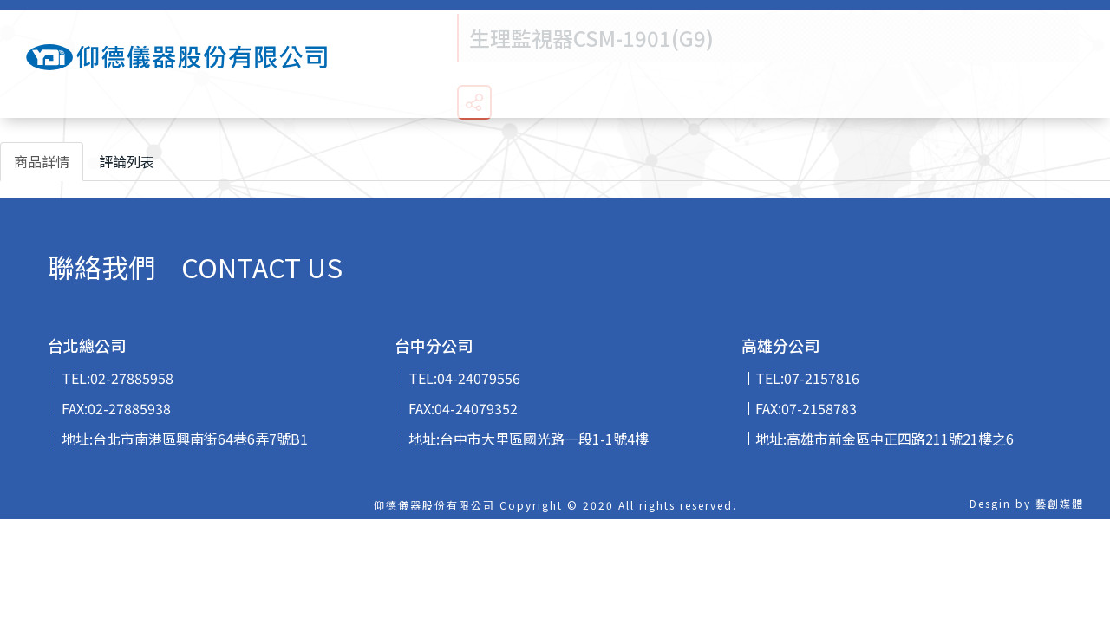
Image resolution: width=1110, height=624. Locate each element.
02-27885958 (131, 377)
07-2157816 (821, 377)
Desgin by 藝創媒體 (1027, 503)
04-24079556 (478, 377)
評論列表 (126, 161)
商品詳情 (41, 161)
